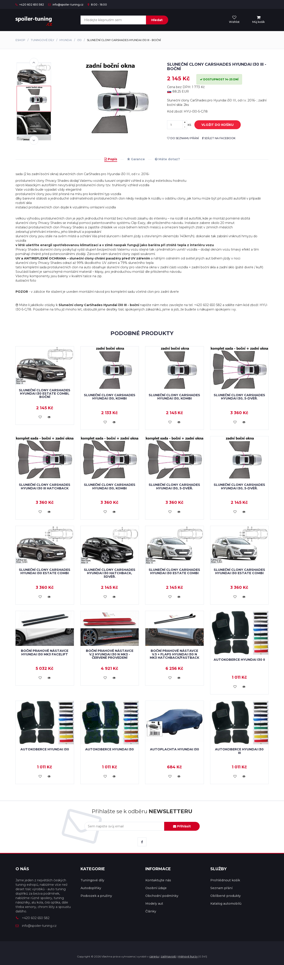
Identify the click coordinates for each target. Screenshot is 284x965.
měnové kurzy (188, 956)
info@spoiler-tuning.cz (65, 4)
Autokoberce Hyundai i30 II (239, 660)
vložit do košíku (214, 125)
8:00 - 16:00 (97, 4)
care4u (154, 956)
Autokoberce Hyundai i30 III (239, 751)
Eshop (20, 40)
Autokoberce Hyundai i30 (44, 749)
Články (150, 911)
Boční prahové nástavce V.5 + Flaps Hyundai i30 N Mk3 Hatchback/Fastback (174, 654)
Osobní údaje (156, 888)
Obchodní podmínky (161, 896)
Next (34, 140)
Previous (34, 62)
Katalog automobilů (225, 904)
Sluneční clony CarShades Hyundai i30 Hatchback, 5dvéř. (109, 573)
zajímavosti (168, 956)
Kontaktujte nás (158, 880)
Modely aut (154, 904)
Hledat (157, 20)
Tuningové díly (42, 40)
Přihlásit (182, 826)
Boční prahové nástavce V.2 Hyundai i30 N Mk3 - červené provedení (109, 654)
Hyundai (65, 40)
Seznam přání (221, 888)
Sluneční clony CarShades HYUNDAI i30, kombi (109, 396)
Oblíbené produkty (225, 896)
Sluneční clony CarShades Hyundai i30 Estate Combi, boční (44, 393)
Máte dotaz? (167, 159)
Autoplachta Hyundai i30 (174, 749)
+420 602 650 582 (30, 4)
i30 (79, 40)
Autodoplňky (91, 888)
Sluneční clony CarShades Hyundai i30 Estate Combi (44, 571)
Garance (136, 159)
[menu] (258, 20)
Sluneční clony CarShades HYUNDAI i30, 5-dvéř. (239, 396)
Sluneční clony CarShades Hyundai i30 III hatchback (44, 486)
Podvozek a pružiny (96, 896)
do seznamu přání (183, 138)
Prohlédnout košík (225, 880)
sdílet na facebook (218, 138)
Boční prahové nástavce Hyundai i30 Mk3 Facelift (44, 652)
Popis (110, 159)
